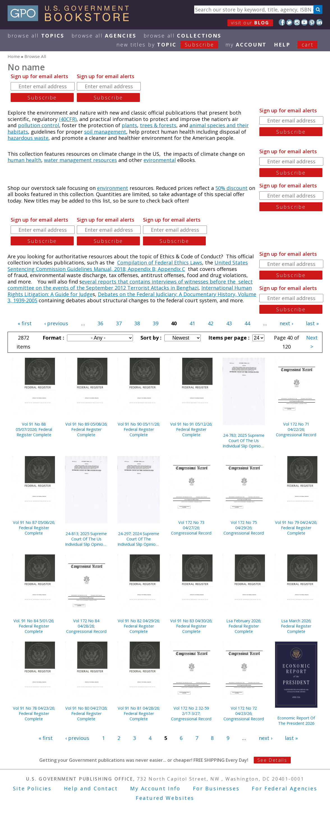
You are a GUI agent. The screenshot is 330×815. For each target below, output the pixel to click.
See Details (272, 760)
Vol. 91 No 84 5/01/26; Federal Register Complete (33, 626)
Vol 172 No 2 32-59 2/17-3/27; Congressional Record (191, 713)
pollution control (38, 125)
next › (286, 323)
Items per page (228, 337)
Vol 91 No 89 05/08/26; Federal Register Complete (86, 429)
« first (25, 323)
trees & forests (158, 125)
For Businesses (216, 788)
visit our (250, 23)
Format (53, 337)
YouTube (304, 22)
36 (100, 323)
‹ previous (56, 323)
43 (229, 323)
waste (41, 137)
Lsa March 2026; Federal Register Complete (296, 626)
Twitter (289, 22)
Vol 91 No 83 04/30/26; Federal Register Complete (191, 626)
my (246, 44)
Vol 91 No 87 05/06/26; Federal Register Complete (34, 528)
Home (14, 56)
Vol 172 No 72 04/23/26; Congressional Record (243, 713)
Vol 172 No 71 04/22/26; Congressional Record (296, 429)
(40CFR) (68, 119)
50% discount (231, 188)
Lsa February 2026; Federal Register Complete (243, 626)
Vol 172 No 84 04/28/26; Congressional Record (86, 626)
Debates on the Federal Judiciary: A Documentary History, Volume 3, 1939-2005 (132, 297)
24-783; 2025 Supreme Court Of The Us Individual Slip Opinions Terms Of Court (244, 441)
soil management (105, 131)
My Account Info (155, 788)
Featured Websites (165, 798)
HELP (282, 44)
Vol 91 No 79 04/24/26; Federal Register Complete (296, 528)
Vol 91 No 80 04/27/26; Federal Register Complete (86, 713)
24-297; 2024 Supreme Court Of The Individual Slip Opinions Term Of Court (138, 539)
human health (24, 160)
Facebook (282, 22)
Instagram (297, 22)
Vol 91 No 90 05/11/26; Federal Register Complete (139, 429)
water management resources (80, 160)
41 (192, 323)
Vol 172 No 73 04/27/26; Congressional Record (191, 528)
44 (247, 323)
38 (137, 323)
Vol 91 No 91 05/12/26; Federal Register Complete (191, 429)
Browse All (36, 35)
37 (119, 323)
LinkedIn (319, 22)
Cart (307, 44)
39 (155, 323)
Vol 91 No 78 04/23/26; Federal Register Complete (34, 713)
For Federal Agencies (284, 788)
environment (112, 188)
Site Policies (32, 788)
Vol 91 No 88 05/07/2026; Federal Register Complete (34, 429)
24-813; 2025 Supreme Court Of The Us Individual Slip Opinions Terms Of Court (86, 539)
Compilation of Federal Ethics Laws (159, 262)
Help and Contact (91, 788)
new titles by (170, 44)
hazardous (21, 137)
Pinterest (312, 22)
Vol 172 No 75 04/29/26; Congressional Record (243, 528)
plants (129, 125)
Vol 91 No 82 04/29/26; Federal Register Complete (139, 626)
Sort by (150, 337)
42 (210, 323)
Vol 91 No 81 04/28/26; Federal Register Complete (139, 713)
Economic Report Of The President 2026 (296, 720)
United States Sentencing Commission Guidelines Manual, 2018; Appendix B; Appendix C (128, 265)
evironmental (160, 160)
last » (312, 323)
